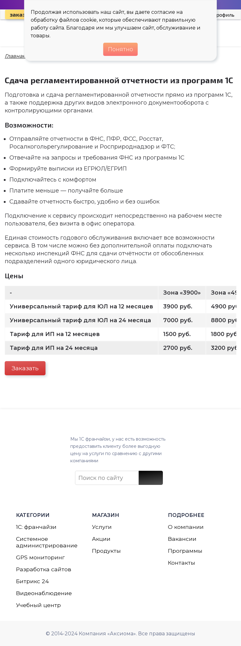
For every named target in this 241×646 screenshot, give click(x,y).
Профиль (223, 15)
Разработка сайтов (44, 568)
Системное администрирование (44, 540)
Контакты (181, 561)
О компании (186, 524)
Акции (101, 536)
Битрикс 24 (32, 580)
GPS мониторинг (40, 555)
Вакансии (182, 536)
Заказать (25, 368)
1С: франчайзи (36, 524)
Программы (185, 549)
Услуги (102, 524)
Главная (15, 56)
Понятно (120, 49)
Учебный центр (38, 604)
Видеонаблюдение (44, 592)
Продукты (106, 549)
